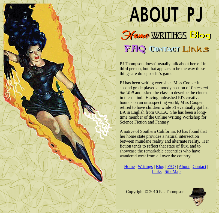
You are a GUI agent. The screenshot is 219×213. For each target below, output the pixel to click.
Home (129, 166)
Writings (145, 166)
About (184, 166)
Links (156, 171)
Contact (199, 166)
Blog (160, 166)
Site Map (173, 171)
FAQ (171, 166)
